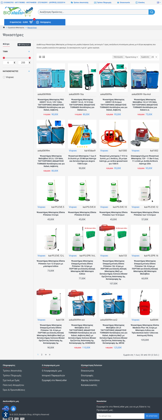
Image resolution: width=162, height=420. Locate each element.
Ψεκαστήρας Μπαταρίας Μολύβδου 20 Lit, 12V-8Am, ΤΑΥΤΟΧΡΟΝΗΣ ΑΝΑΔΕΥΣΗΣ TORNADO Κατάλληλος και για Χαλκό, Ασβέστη (51, 161)
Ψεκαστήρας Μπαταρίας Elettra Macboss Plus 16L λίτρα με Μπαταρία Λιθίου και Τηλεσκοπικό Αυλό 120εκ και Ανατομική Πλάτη (145, 330)
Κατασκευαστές (10, 71)
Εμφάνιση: (146, 57)
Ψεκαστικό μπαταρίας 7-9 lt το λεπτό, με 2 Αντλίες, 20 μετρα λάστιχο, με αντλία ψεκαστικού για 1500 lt (113, 160)
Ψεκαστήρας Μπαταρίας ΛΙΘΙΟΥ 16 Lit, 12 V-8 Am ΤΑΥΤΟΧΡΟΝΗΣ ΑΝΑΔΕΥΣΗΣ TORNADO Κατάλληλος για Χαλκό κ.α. (82, 104)
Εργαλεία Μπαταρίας (16, 28)
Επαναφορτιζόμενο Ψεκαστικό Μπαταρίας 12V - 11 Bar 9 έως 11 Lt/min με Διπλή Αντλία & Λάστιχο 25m (145, 160)
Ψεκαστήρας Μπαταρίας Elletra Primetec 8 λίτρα (82, 213)
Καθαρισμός (25, 45)
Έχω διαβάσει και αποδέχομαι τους (127, 414)
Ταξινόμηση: (109, 57)
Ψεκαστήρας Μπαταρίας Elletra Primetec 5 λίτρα (51, 213)
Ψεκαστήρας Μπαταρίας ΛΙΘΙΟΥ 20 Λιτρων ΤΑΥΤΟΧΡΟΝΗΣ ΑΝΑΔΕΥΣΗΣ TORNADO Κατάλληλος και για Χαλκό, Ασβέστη (113, 104)
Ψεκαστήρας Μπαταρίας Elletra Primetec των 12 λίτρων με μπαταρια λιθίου (51, 263)
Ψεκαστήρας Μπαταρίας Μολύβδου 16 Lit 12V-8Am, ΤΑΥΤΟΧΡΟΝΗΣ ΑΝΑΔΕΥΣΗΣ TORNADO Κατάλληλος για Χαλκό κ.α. (145, 104)
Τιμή (5, 51)
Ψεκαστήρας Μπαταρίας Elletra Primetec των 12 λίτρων (145, 213)
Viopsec (73, 150)
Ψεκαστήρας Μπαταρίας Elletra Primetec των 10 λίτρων (113, 213)
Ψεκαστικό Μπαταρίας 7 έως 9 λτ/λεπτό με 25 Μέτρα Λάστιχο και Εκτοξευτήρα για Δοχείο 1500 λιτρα (82, 160)
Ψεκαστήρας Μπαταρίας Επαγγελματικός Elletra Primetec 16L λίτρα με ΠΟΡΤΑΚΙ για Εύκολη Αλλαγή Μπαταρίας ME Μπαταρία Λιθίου (82, 267)
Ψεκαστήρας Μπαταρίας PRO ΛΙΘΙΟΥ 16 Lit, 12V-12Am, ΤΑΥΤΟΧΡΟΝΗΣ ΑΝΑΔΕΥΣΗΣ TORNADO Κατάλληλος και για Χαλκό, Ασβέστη (51, 104)
